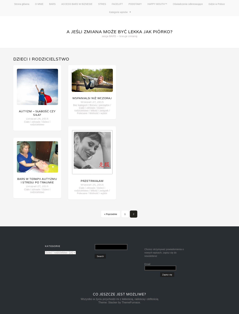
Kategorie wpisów (118, 12)
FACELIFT (117, 4)
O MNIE (39, 4)
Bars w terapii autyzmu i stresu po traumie (37, 180)
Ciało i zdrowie (32, 122)
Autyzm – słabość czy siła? (37, 113)
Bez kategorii (80, 105)
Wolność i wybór (98, 113)
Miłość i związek (99, 110)
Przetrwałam (92, 181)
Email (147, 264)
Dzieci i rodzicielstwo (40, 123)
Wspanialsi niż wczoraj (92, 98)
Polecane (82, 113)
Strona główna (21, 4)
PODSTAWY (135, 4)
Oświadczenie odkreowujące (188, 4)
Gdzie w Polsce (216, 4)
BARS (52, 4)
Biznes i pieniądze (99, 105)
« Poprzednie (110, 214)
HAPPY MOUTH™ (157, 4)
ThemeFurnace (131, 302)
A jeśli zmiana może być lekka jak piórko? (120, 31)
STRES (102, 4)
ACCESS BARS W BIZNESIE (76, 4)
